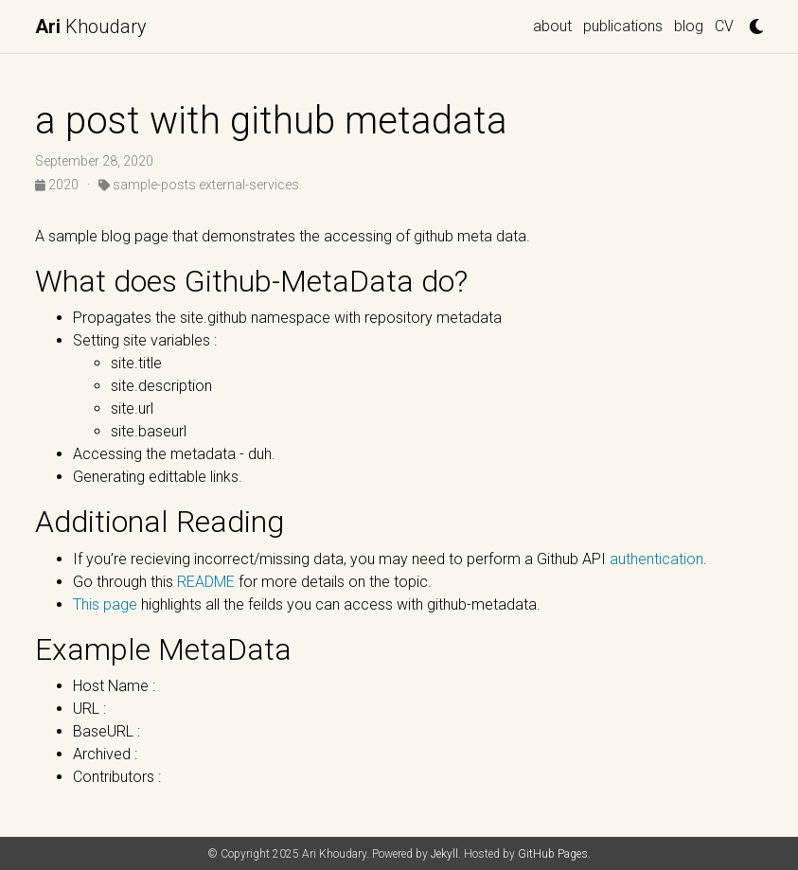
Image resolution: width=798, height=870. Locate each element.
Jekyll (444, 854)
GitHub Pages (553, 854)
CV (724, 26)
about (552, 26)
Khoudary (91, 26)
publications (623, 26)
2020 (58, 184)
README (206, 582)
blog (688, 26)
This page (105, 604)
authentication (654, 559)
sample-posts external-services (198, 184)
